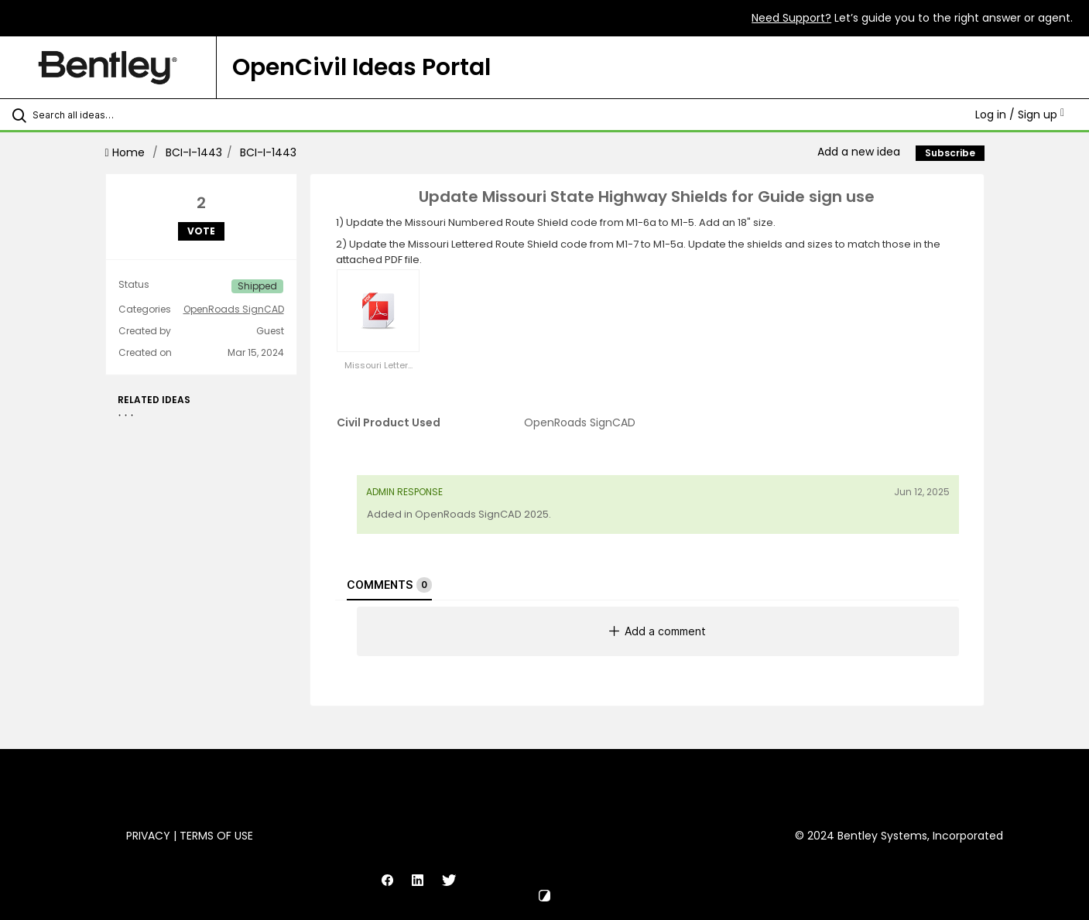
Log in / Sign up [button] (1019, 114)
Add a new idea (858, 151)
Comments (389, 585)
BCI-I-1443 (194, 152)
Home (126, 152)
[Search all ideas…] (128, 114)
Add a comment (657, 631)
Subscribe (950, 152)
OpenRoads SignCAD (233, 309)
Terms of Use (216, 835)
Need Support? (791, 18)
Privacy (148, 835)
